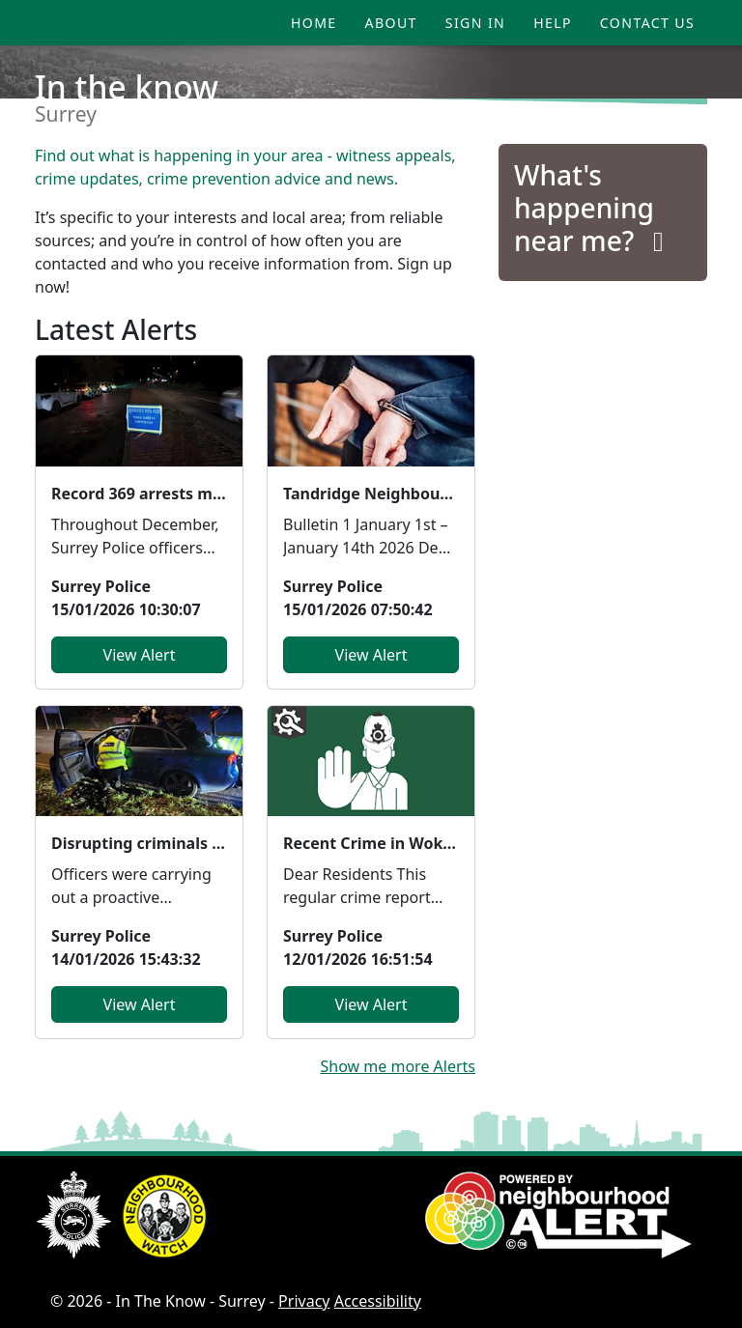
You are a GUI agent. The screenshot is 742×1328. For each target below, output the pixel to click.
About (391, 23)
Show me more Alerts (398, 1066)
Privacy (303, 1301)
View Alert (139, 654)
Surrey (66, 113)
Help (552, 23)
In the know (126, 87)
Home (314, 23)
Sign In (475, 23)
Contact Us (647, 23)
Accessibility (377, 1301)
